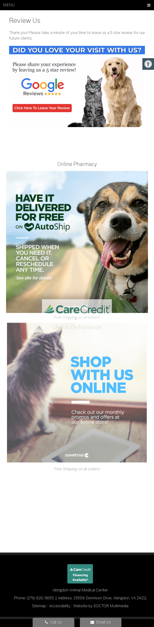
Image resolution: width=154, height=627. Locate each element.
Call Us (53, 622)
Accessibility (59, 606)
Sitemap (39, 606)
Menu (9, 5)
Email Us (100, 622)
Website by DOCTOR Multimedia (100, 606)
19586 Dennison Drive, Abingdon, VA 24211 (110, 598)
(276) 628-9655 (41, 598)
